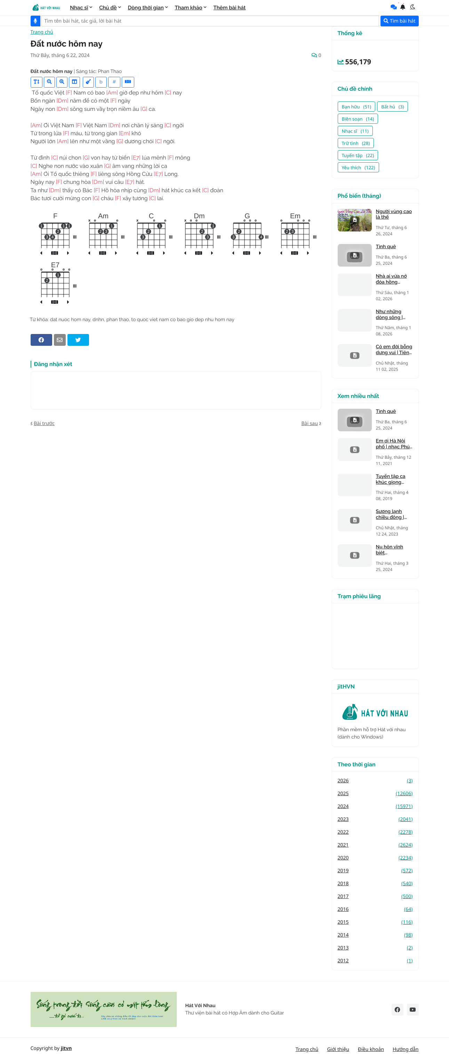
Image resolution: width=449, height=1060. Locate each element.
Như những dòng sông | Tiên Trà (389, 315)
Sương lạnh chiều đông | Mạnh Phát (390, 515)
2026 (375, 780)
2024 (375, 806)
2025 (375, 793)
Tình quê (386, 247)
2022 (375, 832)
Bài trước (44, 428)
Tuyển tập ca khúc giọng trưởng (391, 480)
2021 (375, 845)
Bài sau (309, 428)
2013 (375, 948)
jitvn (66, 1048)
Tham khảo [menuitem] (188, 8)
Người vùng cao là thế (394, 214)
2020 (375, 858)
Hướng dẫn (405, 1049)
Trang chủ (42, 37)
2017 (375, 896)
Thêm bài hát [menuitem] (229, 8)
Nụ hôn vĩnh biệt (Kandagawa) (391, 550)
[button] (413, 7)
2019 (375, 870)
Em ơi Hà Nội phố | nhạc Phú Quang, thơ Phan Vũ (393, 444)
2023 (375, 819)
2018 (375, 883)
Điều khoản (371, 1049)
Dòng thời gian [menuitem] (146, 8)
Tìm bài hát (399, 21)
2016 (375, 909)
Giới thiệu (338, 1049)
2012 (375, 960)
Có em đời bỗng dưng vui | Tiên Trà (394, 350)
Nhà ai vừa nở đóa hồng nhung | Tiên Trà (394, 279)
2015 (375, 922)
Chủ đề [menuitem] (108, 8)
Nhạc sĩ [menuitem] (79, 8)
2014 (375, 935)
